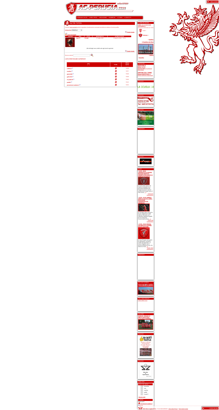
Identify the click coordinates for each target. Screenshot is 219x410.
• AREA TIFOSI (93, 17)
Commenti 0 (150, 195)
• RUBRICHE (112, 17)
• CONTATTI (127, 17)
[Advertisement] (143, 141)
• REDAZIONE (103, 17)
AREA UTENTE (214, 1)
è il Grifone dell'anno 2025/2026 (145, 75)
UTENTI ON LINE (213, 408)
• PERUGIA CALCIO (82, 17)
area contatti (73, 27)
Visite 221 (150, 193)
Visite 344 (150, 220)
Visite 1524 (150, 248)
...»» (145, 192)
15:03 (141, 405)
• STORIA (119, 17)
